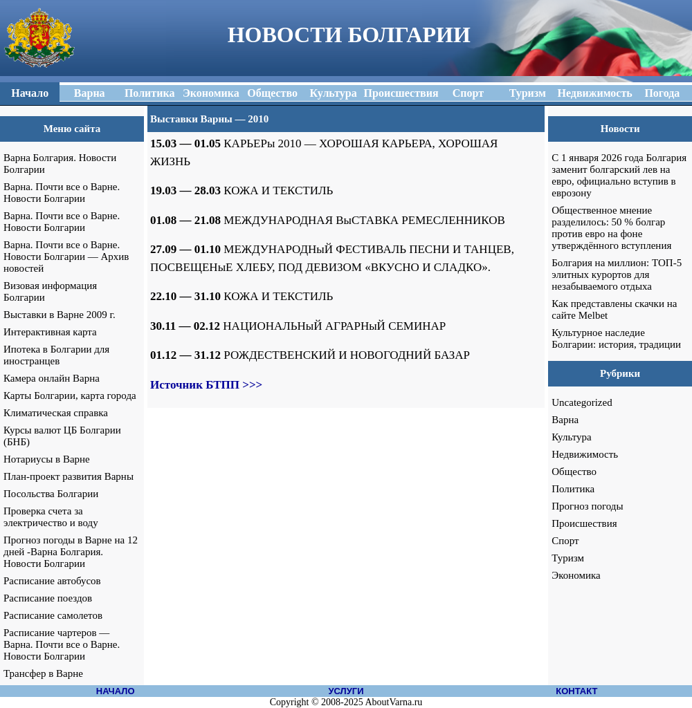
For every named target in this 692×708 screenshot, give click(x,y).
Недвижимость (585, 454)
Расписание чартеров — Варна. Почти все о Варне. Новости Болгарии (61, 644)
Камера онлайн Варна (51, 378)
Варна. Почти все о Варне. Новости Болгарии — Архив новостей (66, 256)
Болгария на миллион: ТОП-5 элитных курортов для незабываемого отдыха (617, 274)
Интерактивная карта (50, 331)
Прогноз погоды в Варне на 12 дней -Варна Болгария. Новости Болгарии (70, 551)
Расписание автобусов (52, 580)
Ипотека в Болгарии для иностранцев (56, 355)
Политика (573, 488)
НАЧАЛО (115, 691)
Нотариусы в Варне (46, 459)
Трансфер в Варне (43, 673)
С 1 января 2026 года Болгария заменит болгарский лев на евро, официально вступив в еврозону (619, 175)
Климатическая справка (55, 412)
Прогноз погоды (587, 506)
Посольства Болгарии (50, 493)
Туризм (568, 557)
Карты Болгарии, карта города (69, 395)
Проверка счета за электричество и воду (50, 516)
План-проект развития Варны (68, 476)
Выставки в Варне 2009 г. (59, 314)
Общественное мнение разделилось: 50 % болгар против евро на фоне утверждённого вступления (611, 228)
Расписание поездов (47, 598)
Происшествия (584, 523)
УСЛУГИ (345, 691)
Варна (565, 419)
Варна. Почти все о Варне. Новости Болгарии (61, 192)
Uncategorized (582, 402)
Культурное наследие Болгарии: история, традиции (616, 338)
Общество (574, 471)
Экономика (576, 575)
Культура (572, 436)
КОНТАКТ (576, 691)
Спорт (565, 540)
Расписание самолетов (52, 615)
